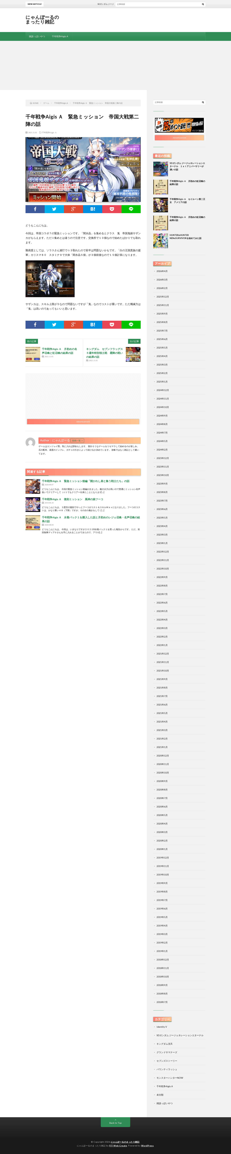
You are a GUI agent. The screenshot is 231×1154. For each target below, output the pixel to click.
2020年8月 (162, 789)
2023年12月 (163, 458)
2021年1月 (162, 747)
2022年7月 (162, 594)
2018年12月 (163, 959)
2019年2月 (162, 942)
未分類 (160, 1094)
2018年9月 (162, 985)
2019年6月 (162, 908)
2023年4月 (162, 526)
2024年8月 (162, 424)
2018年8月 (162, 993)
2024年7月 (162, 432)
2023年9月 (162, 483)
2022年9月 (162, 577)
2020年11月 (163, 764)
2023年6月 (162, 509)
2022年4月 (162, 619)
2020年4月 (162, 823)
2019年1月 (162, 951)
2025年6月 (162, 339)
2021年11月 (163, 662)
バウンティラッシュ (167, 1069)
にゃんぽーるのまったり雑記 (42, 19)
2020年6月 (162, 806)
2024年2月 (162, 449)
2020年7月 (162, 798)
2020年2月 (162, 840)
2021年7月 (162, 696)
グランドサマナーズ (167, 1052)
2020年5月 (162, 815)
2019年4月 (162, 925)
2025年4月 (162, 356)
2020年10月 (163, 772)
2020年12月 (163, 755)
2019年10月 (163, 874)
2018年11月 (163, 968)
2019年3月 (162, 934)
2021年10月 (163, 670)
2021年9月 (162, 679)
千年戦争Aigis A (60, 36)
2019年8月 (162, 891)
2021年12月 (163, 653)
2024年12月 (163, 390)
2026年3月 (162, 279)
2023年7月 (162, 500)
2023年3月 (162, 534)
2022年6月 (162, 602)
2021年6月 (162, 704)
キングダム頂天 (165, 1043)
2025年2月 (162, 373)
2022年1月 (162, 645)
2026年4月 (162, 271)
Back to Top (115, 1122)
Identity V (162, 1026)
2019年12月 (163, 857)
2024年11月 (163, 398)
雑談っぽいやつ (37, 36)
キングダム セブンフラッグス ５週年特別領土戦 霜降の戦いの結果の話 (105, 352)
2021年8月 (162, 687)
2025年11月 (163, 305)
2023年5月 (162, 517)
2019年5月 (162, 917)
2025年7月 (162, 330)
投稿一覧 (76, 440)
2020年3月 (162, 832)
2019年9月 (162, 883)
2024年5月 (162, 441)
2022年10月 (163, 568)
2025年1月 (162, 381)
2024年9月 (162, 415)
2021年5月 (162, 713)
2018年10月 (163, 976)
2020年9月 (162, 781)
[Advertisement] (115, 65)
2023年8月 (162, 492)
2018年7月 (162, 1002)
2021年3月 (162, 730)
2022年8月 (162, 585)
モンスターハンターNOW (170, 1077)
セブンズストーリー (167, 1060)
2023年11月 (163, 466)
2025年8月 (162, 322)
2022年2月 (162, 636)
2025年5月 (162, 347)
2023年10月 (163, 475)
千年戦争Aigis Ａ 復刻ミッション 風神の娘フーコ (72, 499)
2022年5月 (162, 611)
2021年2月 (162, 738)
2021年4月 (162, 721)
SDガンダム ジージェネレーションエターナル (180, 1035)
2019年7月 (162, 900)
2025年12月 (163, 296)
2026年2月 (162, 288)
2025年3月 (162, 364)
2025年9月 (162, 313)
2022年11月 (163, 560)
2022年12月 (163, 551)
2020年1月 (162, 849)
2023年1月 (162, 543)
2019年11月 (163, 866)
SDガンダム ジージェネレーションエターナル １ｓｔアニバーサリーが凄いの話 (138, 4)
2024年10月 (163, 407)
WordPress (147, 1145)
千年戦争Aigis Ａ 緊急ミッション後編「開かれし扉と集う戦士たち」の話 (85, 481)
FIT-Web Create (118, 1145)
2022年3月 (162, 628)
